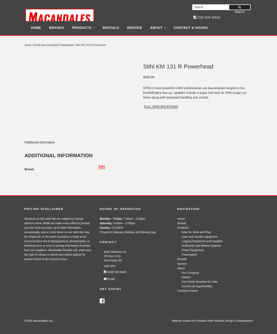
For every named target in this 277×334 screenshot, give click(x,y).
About (158, 28)
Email (109, 279)
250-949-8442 (207, 17)
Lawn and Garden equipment (200, 236)
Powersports (189, 254)
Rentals (111, 28)
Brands (56, 28)
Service (134, 28)
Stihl (102, 166)
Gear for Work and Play (196, 232)
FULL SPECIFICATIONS (161, 106)
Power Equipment (193, 250)
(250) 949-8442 (115, 272)
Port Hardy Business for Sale (200, 281)
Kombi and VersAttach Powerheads (54, 45)
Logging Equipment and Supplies (202, 241)
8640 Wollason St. (115, 251)
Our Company (190, 272)
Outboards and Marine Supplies (201, 245)
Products (84, 28)
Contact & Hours (191, 28)
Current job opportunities (197, 286)
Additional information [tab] (40, 142)
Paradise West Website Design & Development (224, 320)
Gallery (186, 277)
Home (36, 28)
